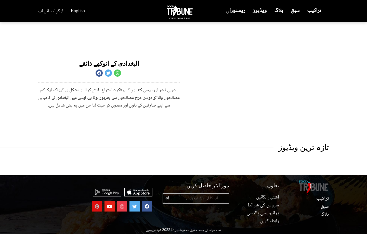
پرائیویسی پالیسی (262, 213)
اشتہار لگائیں (267, 197)
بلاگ (278, 11)
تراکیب (314, 11)
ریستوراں (235, 11)
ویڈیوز (260, 11)
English (78, 11)
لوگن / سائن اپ (50, 11)
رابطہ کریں (269, 221)
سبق (295, 11)
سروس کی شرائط (262, 205)
